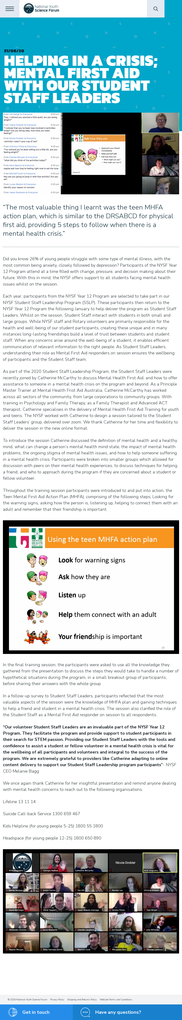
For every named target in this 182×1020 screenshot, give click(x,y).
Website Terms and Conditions (116, 999)
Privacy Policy (57, 999)
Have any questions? (118, 1012)
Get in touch (36, 1012)
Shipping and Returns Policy (82, 999)
